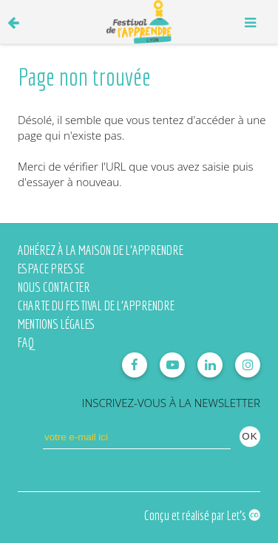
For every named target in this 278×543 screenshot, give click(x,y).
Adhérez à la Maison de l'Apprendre (100, 250)
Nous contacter (54, 287)
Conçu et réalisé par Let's (202, 515)
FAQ (26, 342)
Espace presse (51, 268)
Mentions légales (56, 324)
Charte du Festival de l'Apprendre (96, 305)
